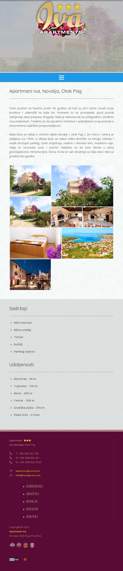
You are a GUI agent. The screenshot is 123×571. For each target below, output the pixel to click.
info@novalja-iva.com (28, 475)
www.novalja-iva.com (28, 471)
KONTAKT (32, 516)
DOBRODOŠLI (34, 486)
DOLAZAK (32, 509)
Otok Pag (24, 535)
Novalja (13, 535)
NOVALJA (32, 501)
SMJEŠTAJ (32, 494)
